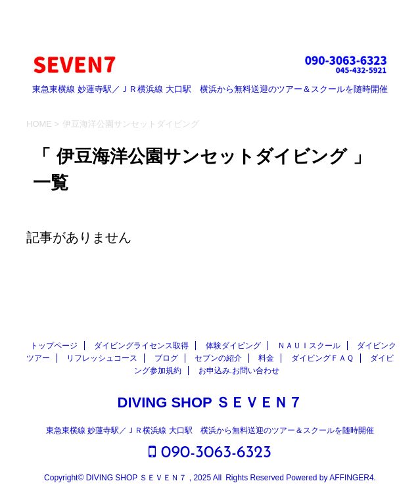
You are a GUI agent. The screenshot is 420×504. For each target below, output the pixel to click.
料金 (266, 358)
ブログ (166, 358)
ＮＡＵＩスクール (308, 345)
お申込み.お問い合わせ (238, 370)
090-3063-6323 (210, 452)
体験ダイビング (233, 345)
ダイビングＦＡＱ (322, 358)
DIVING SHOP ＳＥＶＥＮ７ (210, 402)
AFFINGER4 (351, 477)
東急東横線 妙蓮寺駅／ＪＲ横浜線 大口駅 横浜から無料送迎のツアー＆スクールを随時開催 (210, 430)
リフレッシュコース (101, 358)
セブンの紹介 (218, 358)
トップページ (54, 345)
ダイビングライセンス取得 (141, 345)
